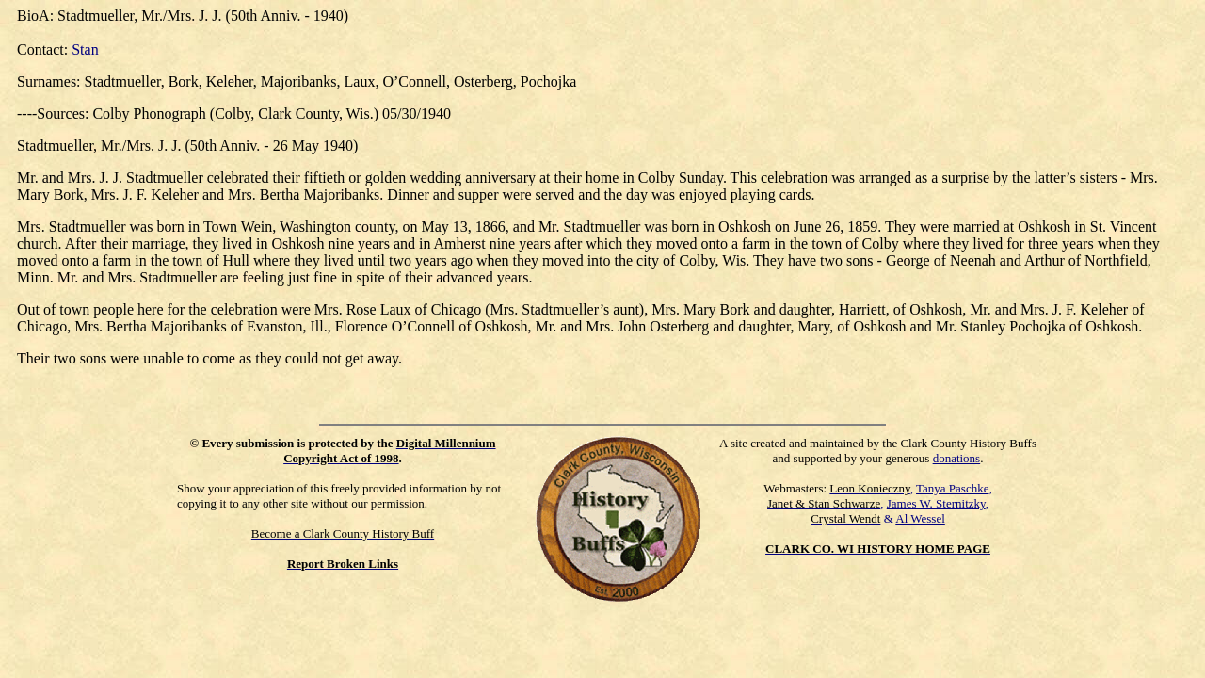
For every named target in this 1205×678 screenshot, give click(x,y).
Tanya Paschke (952, 488)
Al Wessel (920, 518)
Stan (85, 49)
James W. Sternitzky (936, 503)
